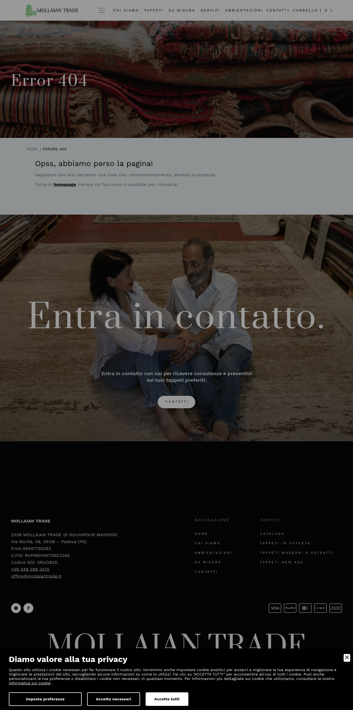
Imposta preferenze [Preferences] (45, 699)
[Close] (347, 658)
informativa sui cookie (29, 683)
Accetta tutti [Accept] (167, 699)
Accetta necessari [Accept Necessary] (113, 699)
